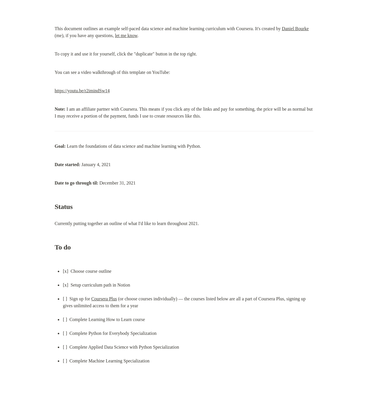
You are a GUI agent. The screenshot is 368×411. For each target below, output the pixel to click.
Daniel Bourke (295, 28)
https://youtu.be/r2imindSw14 (82, 90)
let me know (126, 35)
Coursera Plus (104, 298)
